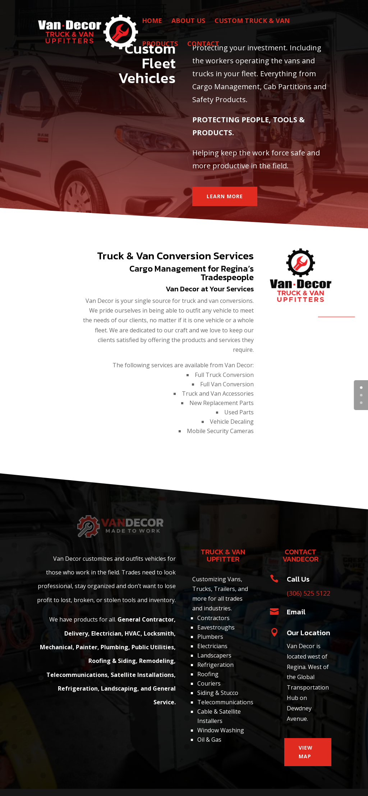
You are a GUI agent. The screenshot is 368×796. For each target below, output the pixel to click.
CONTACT (203, 44)
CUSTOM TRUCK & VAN (252, 21)
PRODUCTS (160, 44)
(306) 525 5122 (308, 593)
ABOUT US (188, 21)
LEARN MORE (225, 196)
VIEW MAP (306, 752)
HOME (152, 21)
